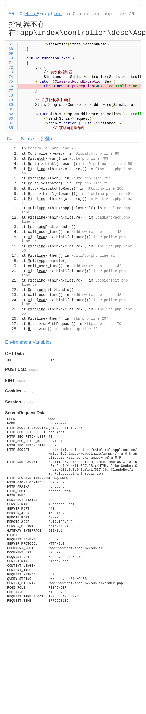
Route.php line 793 (88, 159)
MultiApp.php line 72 (93, 256)
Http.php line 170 (102, 324)
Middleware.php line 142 (96, 232)
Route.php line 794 (90, 178)
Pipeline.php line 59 (110, 164)
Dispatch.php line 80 (97, 153)
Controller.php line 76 (103, 14)
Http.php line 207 (89, 319)
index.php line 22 (78, 329)
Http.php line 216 (92, 183)
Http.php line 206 (105, 189)
